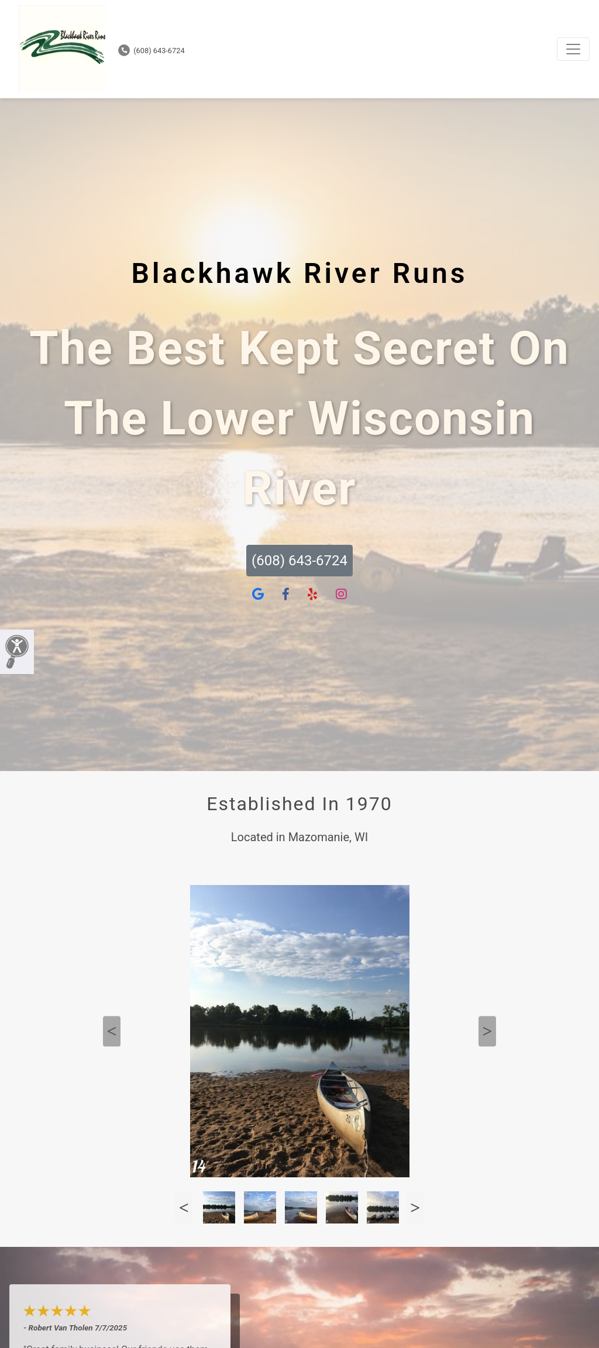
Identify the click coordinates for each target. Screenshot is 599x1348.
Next (487, 1031)
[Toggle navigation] (573, 49)
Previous (112, 1031)
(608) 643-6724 (151, 50)
